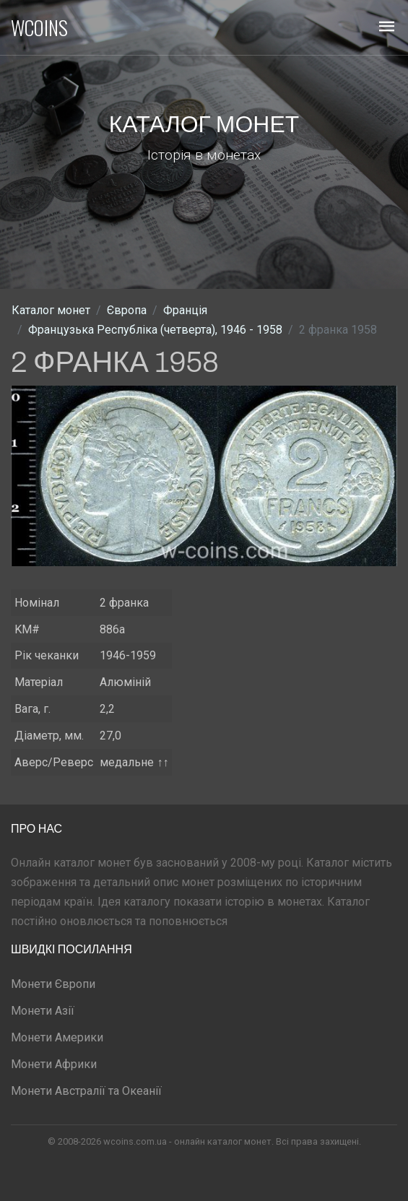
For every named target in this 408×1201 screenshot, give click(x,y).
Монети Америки (57, 1037)
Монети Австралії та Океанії (86, 1091)
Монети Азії (42, 1011)
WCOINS (39, 27)
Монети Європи (53, 984)
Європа (127, 310)
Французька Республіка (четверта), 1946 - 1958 (155, 330)
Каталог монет (51, 310)
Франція (185, 310)
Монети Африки (54, 1064)
